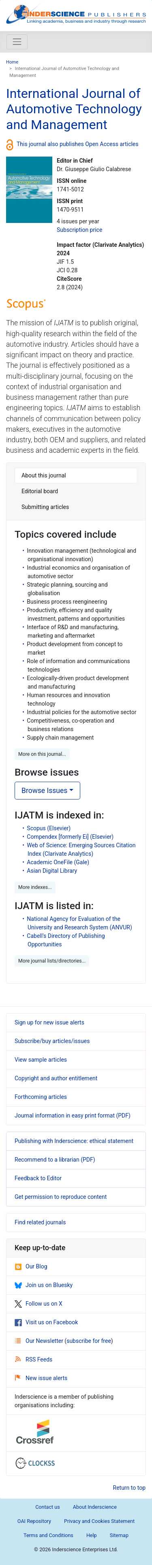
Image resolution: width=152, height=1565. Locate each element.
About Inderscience (95, 1507)
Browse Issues (44, 791)
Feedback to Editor (38, 1178)
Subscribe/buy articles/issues (52, 1041)
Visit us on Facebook (46, 1322)
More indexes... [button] (35, 887)
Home (12, 62)
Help (91, 1535)
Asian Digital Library (52, 870)
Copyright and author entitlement (56, 1078)
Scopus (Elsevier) (49, 828)
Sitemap (119, 1535)
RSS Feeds (33, 1359)
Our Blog (31, 1266)
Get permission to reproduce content (61, 1197)
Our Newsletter (39, 1341)
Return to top (129, 1487)
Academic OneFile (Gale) (58, 862)
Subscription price (79, 230)
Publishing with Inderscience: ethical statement (74, 1141)
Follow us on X (38, 1303)
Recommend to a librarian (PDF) (55, 1159)
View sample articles (41, 1059)
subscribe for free (88, 1341)
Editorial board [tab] (39, 491)
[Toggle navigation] (17, 41)
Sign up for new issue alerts (49, 1022)
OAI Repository (34, 1521)
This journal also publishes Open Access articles (78, 144)
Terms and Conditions (48, 1535)
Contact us (47, 1507)
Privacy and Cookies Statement (99, 1521)
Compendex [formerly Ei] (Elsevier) (70, 836)
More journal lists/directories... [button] (52, 961)
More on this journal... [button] (42, 754)
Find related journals (40, 1222)
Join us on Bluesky (44, 1285)
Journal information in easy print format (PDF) (73, 1115)
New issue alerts (41, 1378)
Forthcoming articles (41, 1097)
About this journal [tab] (43, 475)
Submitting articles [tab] (45, 507)
